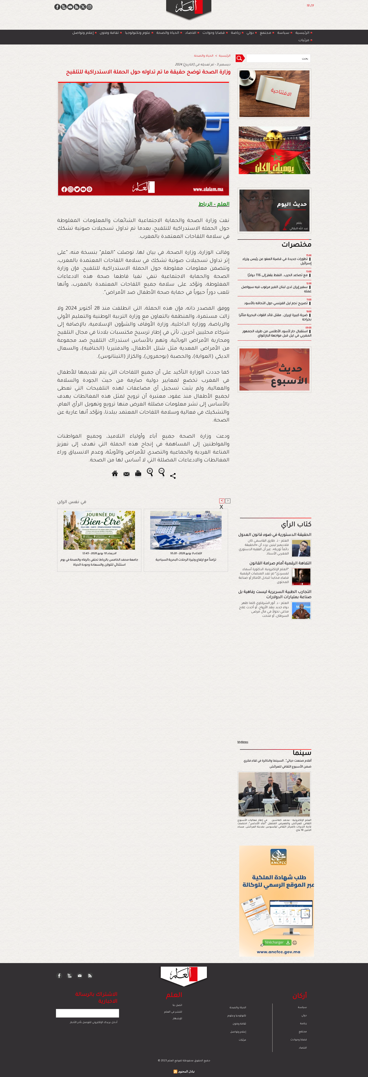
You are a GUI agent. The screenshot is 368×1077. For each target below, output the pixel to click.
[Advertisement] (178, 538)
